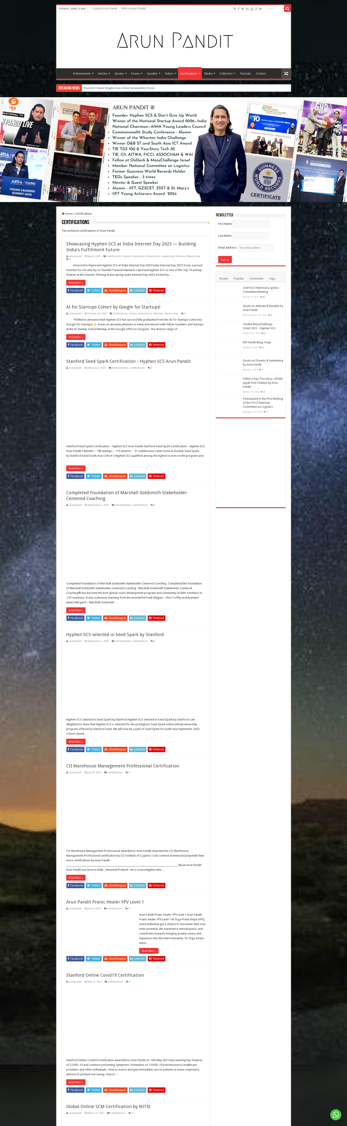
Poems (135, 73)
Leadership (167, 256)
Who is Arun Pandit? (134, 8)
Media (208, 73)
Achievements (82, 73)
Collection (226, 73)
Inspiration (138, 256)
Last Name (225, 235)
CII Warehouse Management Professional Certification (122, 1030)
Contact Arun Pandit (104, 8)
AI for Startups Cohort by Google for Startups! (113, 307)
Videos (169, 73)
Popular (239, 278)
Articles (102, 73)
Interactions (153, 256)
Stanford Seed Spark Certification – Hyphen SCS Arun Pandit (128, 361)
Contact (261, 73)
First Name (225, 223)
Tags (272, 278)
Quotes (119, 73)
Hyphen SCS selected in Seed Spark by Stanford (115, 899)
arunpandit (75, 256)
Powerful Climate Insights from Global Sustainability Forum (119, 88)
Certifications (188, 73)
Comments (256, 278)
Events (127, 256)
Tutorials (245, 73)
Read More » (76, 282)
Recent (224, 278)
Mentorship (193, 256)
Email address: (246, 247)
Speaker (152, 73)
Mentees (180, 256)
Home (64, 73)
